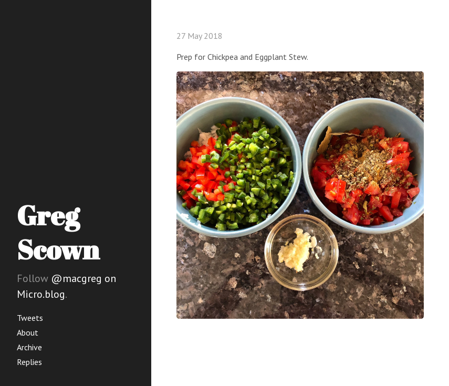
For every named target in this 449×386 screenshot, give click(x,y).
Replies (29, 362)
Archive (29, 347)
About (27, 332)
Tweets (30, 317)
